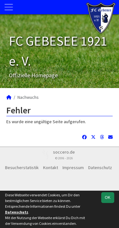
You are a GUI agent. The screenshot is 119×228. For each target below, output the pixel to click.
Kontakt (50, 167)
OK (107, 197)
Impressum (73, 167)
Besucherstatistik (22, 167)
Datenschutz (100, 167)
